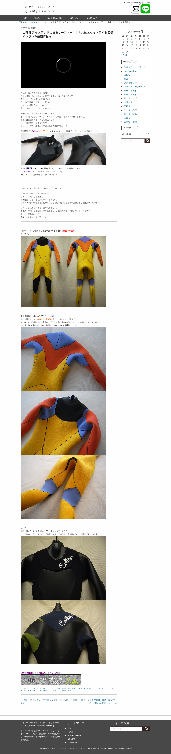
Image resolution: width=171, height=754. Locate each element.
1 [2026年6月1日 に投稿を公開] (123, 39)
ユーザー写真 (130, 114)
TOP (24, 18)
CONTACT (75, 18)
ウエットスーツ (98, 688)
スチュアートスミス (45, 690)
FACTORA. (82, 688)
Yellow (89, 688)
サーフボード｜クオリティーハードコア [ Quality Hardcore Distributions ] (83, 748)
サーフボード (32, 690)
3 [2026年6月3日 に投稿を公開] (131, 39)
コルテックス (108, 688)
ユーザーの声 (55, 688)
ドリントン (56, 690)
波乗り (127, 118)
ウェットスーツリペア (134, 86)
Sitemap (129, 748)
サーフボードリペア (133, 94)
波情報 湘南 (66, 688)
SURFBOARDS (54, 18)
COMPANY (92, 18)
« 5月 (124, 55)
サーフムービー (45, 688)
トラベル (128, 102)
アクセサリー (130, 83)
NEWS (37, 18)
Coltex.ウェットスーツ (30, 688)
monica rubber (131, 71)
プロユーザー (130, 106)
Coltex (74, 688)
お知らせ (128, 79)
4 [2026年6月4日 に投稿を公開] (135, 39)
